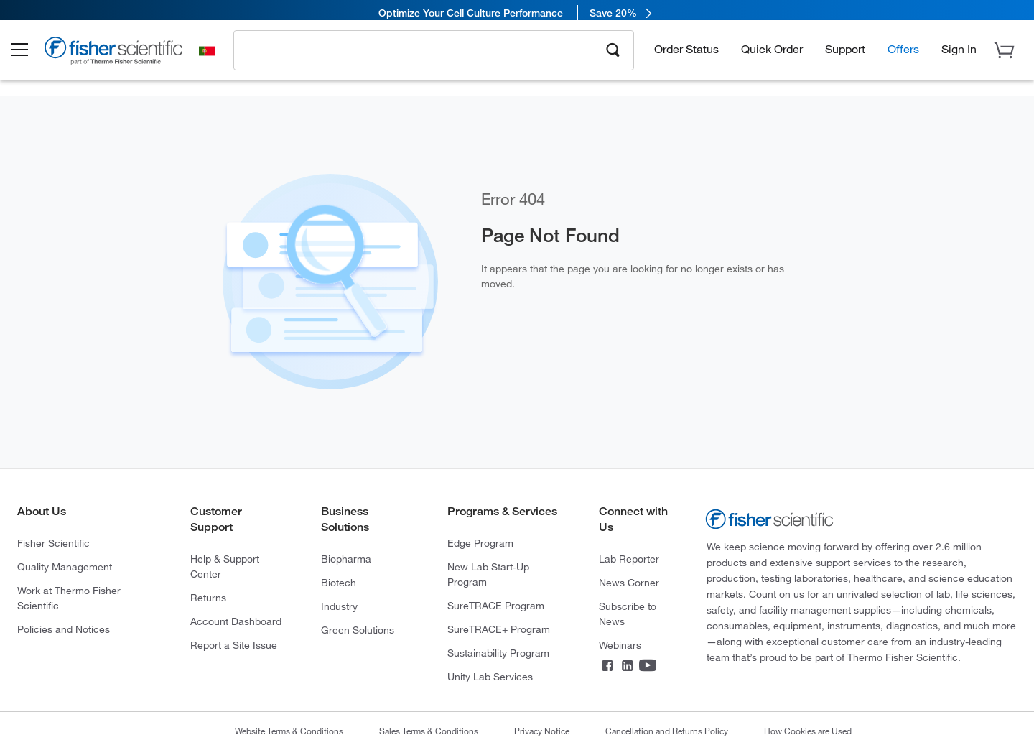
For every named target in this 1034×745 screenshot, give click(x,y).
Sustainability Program (498, 653)
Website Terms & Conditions (289, 730)
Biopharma (346, 558)
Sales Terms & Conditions (428, 730)
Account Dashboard (235, 621)
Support (845, 54)
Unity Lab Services (490, 676)
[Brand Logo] (125, 59)
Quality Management (64, 566)
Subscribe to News (627, 613)
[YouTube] (647, 667)
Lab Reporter (629, 558)
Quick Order (772, 54)
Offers (903, 54)
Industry (339, 606)
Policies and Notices (63, 629)
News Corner (629, 582)
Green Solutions (357, 630)
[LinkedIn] (627, 667)
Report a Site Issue (233, 645)
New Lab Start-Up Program (488, 574)
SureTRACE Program (495, 605)
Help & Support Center (224, 566)
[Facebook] (607, 667)
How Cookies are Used (808, 730)
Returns (208, 597)
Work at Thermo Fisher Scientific (69, 597)
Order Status (686, 54)
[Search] (613, 54)
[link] (517, 12)
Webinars (620, 645)
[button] (30, 56)
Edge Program (480, 543)
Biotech (338, 582)
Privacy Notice (541, 730)
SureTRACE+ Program (498, 629)
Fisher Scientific (53, 543)
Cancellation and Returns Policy (666, 730)
